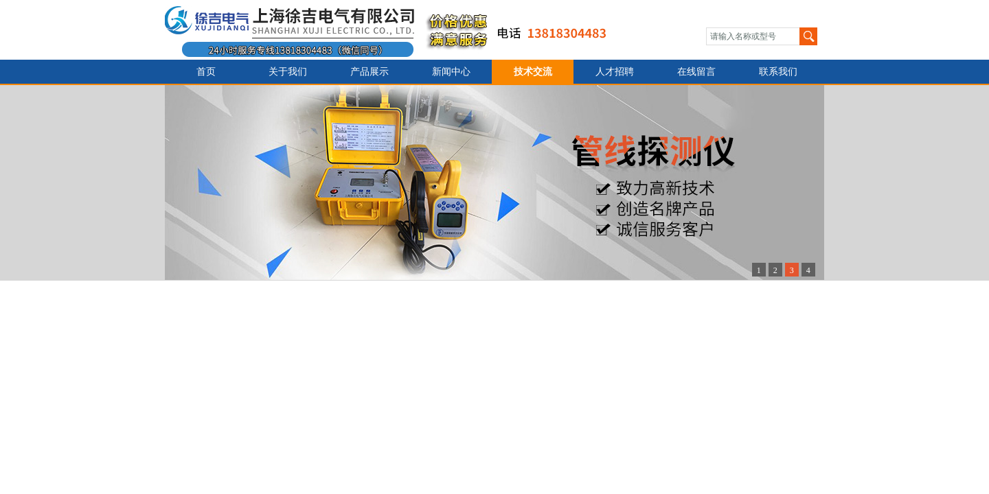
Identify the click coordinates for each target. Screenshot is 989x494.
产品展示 (369, 72)
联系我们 (778, 72)
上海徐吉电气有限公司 (394, 30)
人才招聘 (614, 72)
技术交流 (533, 72)
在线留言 (696, 72)
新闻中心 (451, 72)
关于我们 (288, 72)
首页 (206, 72)
